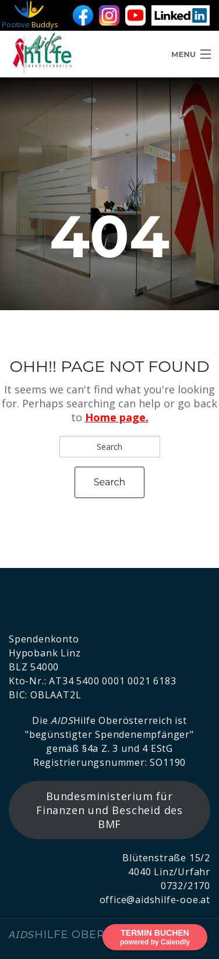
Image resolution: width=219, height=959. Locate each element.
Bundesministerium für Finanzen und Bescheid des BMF (109, 810)
